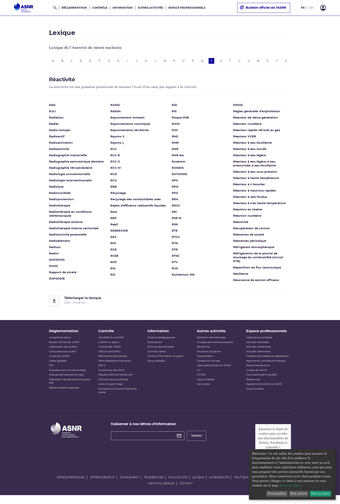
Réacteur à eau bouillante (252, 145)
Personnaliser (277, 493)
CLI (199, 377)
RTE (175, 233)
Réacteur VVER (244, 139)
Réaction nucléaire (247, 218)
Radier (54, 126)
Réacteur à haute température (256, 180)
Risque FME (180, 120)
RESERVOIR (119, 233)
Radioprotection (61, 201)
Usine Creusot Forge (110, 391)
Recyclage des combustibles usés (135, 201)
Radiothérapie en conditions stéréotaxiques (70, 216)
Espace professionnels (186, 8)
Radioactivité (59, 151)
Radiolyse (56, 189)
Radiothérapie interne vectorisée (73, 230)
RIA (113, 271)
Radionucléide (59, 195)
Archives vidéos (156, 358)
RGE (113, 252)
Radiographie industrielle (68, 157)
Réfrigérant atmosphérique (253, 249)
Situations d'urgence (209, 358)
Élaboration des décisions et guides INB (69, 388)
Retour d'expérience (258, 372)
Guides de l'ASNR (59, 363)
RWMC (238, 107)
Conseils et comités (208, 367)
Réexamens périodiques (112, 363)
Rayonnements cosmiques (130, 126)
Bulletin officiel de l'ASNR (263, 7)
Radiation (56, 120)
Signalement (129, 484)
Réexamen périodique (249, 243)
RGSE (114, 258)
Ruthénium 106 (183, 277)
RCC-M (115, 170)
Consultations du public (62, 358)
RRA (175, 201)
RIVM (176, 126)
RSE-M (176, 220)
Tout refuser (298, 493)
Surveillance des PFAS (111, 377)
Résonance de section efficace (256, 282)
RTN (175, 245)
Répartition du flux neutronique (257, 270)
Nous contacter (156, 367)
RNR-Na (178, 157)
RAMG (53, 268)
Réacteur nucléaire (247, 126)
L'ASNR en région (108, 349)
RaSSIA (115, 113)
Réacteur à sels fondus (250, 199)
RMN (175, 145)
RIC (113, 277)
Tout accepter (320, 493)
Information (122, 8)
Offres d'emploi (102, 484)
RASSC (115, 107)
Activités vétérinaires (258, 358)
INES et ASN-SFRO (109, 358)
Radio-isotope (59, 132)
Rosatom (178, 164)
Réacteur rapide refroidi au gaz (256, 132)
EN (312, 8)
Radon (54, 256)
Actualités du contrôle (111, 344)
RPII (175, 183)
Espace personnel (71, 484)
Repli (114, 227)
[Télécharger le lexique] (170, 303)
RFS (113, 245)
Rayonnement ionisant (127, 120)
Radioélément (59, 243)
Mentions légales (161, 490)
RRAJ (176, 208)
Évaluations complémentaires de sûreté (117, 397)
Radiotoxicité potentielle (67, 237)
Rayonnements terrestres (129, 132)
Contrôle (99, 8)
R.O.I (52, 113)
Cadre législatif (58, 367)
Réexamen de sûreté (248, 237)
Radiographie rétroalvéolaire (70, 170)
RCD (113, 176)
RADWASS (57, 262)
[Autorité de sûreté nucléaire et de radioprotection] (23, 8)
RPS (175, 195)
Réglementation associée (64, 394)
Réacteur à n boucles (249, 186)
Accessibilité (219, 484)
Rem (113, 214)
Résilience (240, 276)
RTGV (176, 239)
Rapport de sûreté (62, 274)
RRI (174, 214)
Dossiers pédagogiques (161, 344)
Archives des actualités (160, 354)
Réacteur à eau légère (249, 157)
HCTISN (201, 381)
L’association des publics (63, 354)
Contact (186, 490)
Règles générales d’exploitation (256, 113)
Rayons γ (117, 145)
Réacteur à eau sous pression (255, 174)
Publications (154, 349)
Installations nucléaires (259, 344)
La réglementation (60, 344)
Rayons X (117, 139)
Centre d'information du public (165, 363)
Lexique (198, 484)
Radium (55, 249)
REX (113, 239)
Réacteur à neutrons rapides (254, 193)
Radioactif (56, 139)
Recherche (203, 354)
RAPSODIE (57, 281)
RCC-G (115, 164)
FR (303, 8)
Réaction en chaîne (247, 212)
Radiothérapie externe (66, 224)
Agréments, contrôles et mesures (265, 367)
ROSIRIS (178, 170)
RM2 (175, 139)
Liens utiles (203, 391)
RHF (113, 264)
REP (113, 220)
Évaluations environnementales (67, 377)
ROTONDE (179, 176)
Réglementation (74, 8)
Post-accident (205, 363)
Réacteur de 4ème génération (255, 120)
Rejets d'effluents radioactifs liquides (138, 208)
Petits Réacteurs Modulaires (114, 367)
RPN (175, 189)
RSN (175, 227)
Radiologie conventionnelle (69, 176)
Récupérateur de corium (251, 230)
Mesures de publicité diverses (66, 381)
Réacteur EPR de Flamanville (115, 381)
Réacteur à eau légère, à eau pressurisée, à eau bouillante (254, 166)
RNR (175, 151)
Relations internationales (211, 344)
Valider (196, 442)
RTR (175, 252)
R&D (52, 107)
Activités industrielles (258, 354)
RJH (175, 132)
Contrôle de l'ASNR (109, 354)
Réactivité (240, 224)
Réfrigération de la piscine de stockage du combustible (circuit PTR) (258, 260)
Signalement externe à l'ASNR (264, 391)
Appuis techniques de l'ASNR (214, 372)
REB (113, 189)
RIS (174, 113)
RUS (175, 271)
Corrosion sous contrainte (113, 386)
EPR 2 (101, 372)
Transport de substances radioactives (267, 363)
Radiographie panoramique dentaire (76, 164)
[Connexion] (323, 8)
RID (174, 107)
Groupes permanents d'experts (215, 349)
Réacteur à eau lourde (249, 151)
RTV (175, 264)
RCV (113, 183)
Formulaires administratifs (261, 381)
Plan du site (177, 484)
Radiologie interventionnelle (70, 183)
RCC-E (115, 157)
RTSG (176, 258)
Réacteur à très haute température (259, 205)
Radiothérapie (59, 208)
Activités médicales (257, 349)
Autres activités (150, 8)
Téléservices (253, 386)
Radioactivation (61, 145)
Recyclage (118, 195)
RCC (113, 151)
